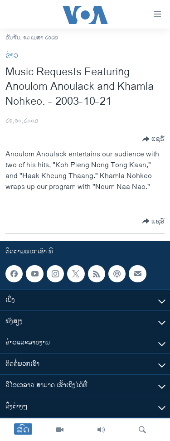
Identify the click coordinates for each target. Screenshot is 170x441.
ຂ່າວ (11, 55)
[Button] (153, 139)
